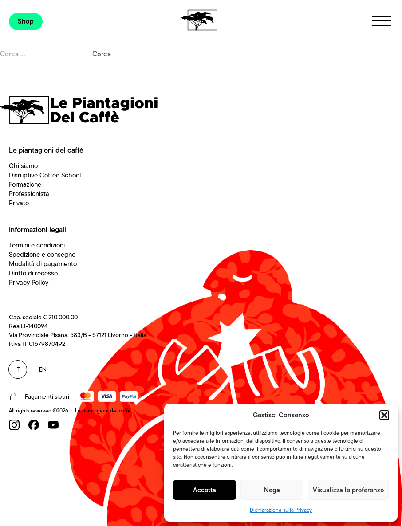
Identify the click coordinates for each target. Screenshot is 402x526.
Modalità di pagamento (43, 264)
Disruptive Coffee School (45, 175)
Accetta (204, 490)
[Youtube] (53, 425)
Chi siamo (23, 166)
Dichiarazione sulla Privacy (281, 510)
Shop (26, 21)
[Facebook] (33, 425)
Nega (272, 490)
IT (18, 369)
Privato (19, 203)
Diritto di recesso (33, 273)
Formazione (25, 184)
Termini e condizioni (37, 245)
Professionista (29, 194)
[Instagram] (14, 425)
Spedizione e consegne (42, 254)
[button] (384, 415)
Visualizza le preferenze (348, 490)
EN (43, 369)
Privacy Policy (28, 282)
